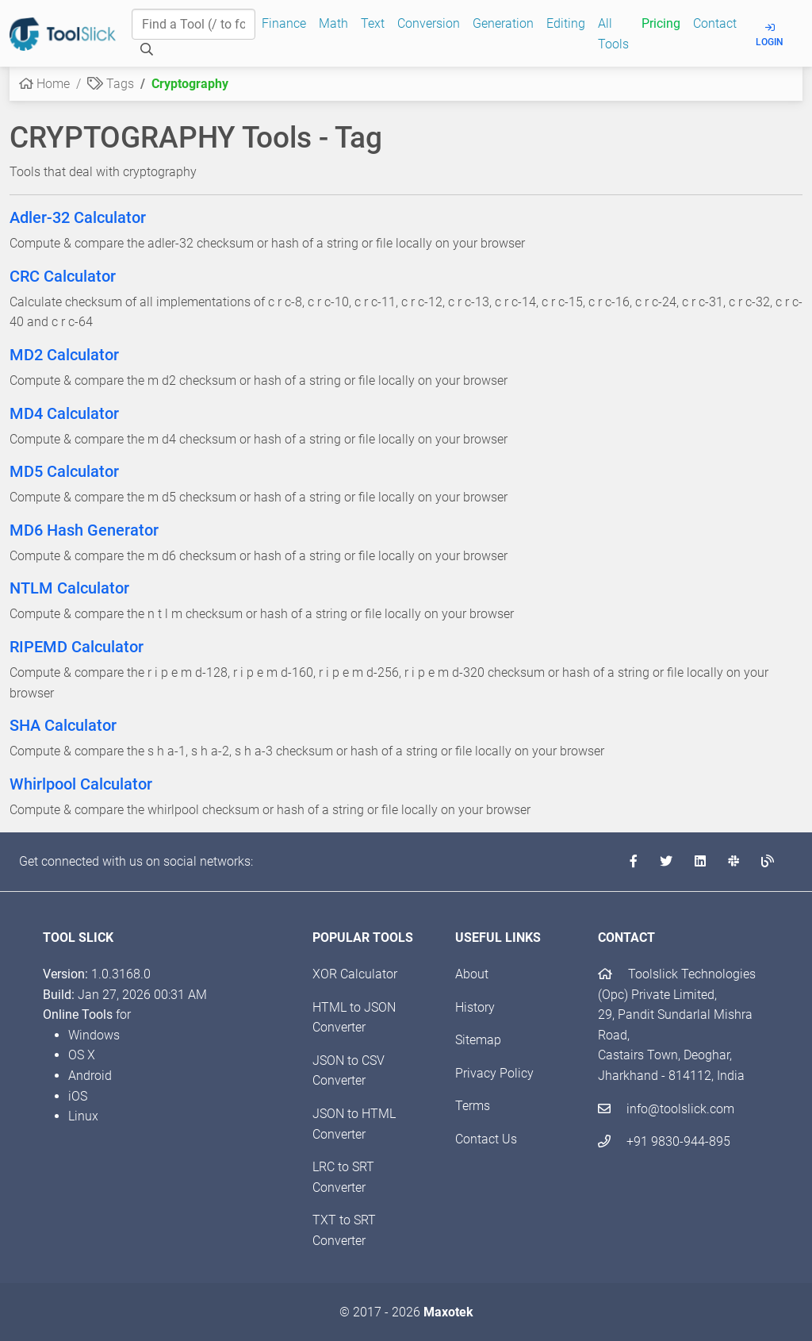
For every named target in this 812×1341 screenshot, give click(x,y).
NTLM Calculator (69, 587)
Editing (565, 23)
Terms (472, 1105)
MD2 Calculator (64, 354)
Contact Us (486, 1139)
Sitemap (478, 1039)
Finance (284, 23)
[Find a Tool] (193, 24)
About (471, 974)
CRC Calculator (63, 276)
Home (44, 83)
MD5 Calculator (64, 471)
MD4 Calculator (64, 413)
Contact (715, 23)
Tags (110, 83)
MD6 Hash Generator (84, 530)
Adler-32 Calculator (78, 217)
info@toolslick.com (666, 1108)
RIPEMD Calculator (77, 646)
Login (769, 35)
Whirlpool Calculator (81, 783)
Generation (503, 23)
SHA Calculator (63, 725)
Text (373, 23)
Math (333, 23)
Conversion (428, 23)
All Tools (613, 34)
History (475, 1007)
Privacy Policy (494, 1073)
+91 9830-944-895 (664, 1141)
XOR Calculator (354, 974)
